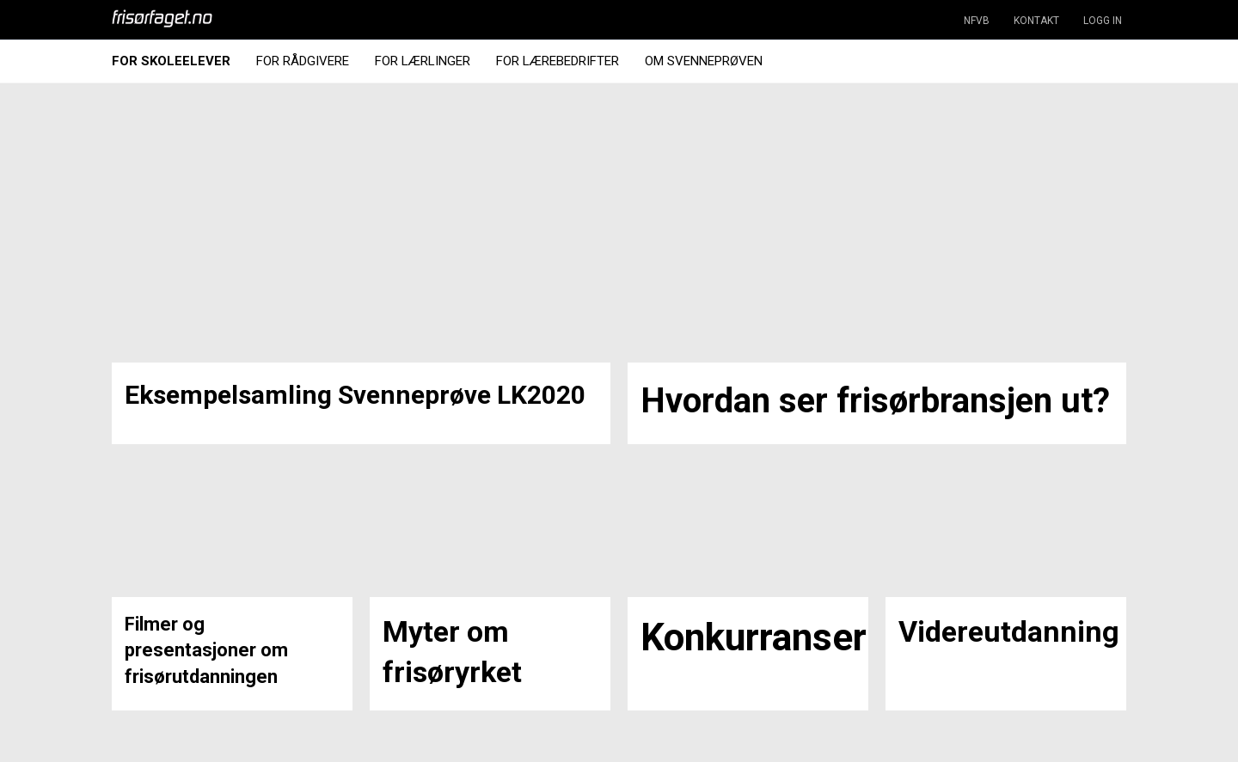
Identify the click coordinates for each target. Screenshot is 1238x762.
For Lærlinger (422, 61)
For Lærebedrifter (557, 61)
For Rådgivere (302, 61)
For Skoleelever (171, 61)
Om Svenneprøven (704, 61)
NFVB (977, 21)
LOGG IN (1102, 21)
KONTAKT (1036, 21)
